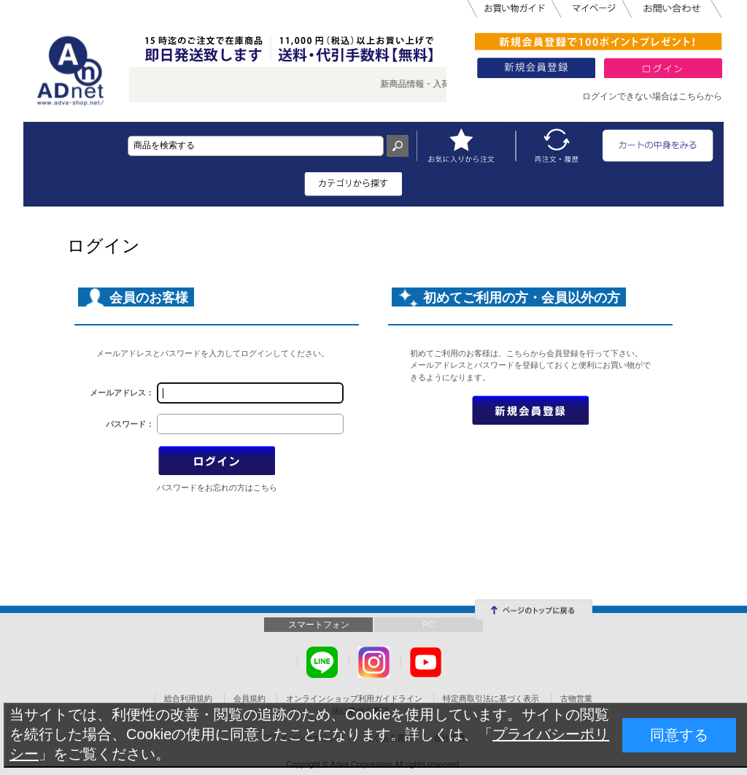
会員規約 (249, 698)
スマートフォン (318, 625)
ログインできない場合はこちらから (652, 96)
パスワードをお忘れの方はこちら (217, 487)
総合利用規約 (188, 698)
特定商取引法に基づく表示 (491, 698)
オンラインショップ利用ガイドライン (354, 698)
